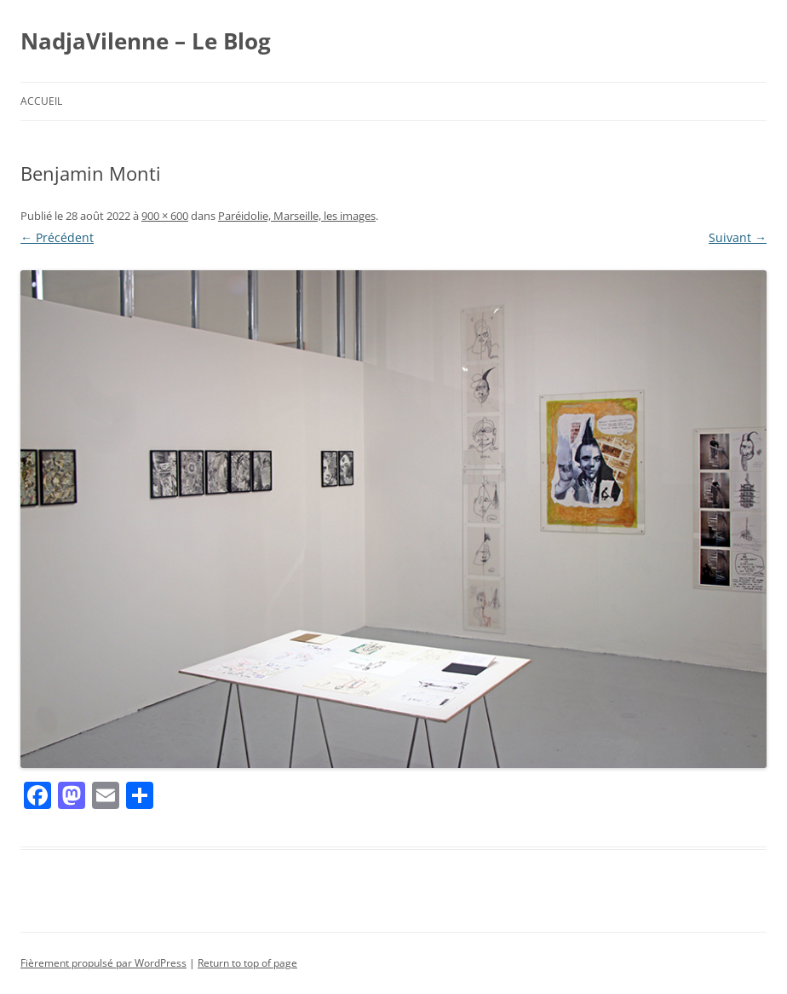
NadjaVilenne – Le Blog (145, 41)
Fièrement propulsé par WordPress (103, 963)
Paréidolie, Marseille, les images (297, 215)
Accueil (41, 101)
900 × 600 (164, 215)
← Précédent (57, 237)
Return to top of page (247, 963)
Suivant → (738, 237)
